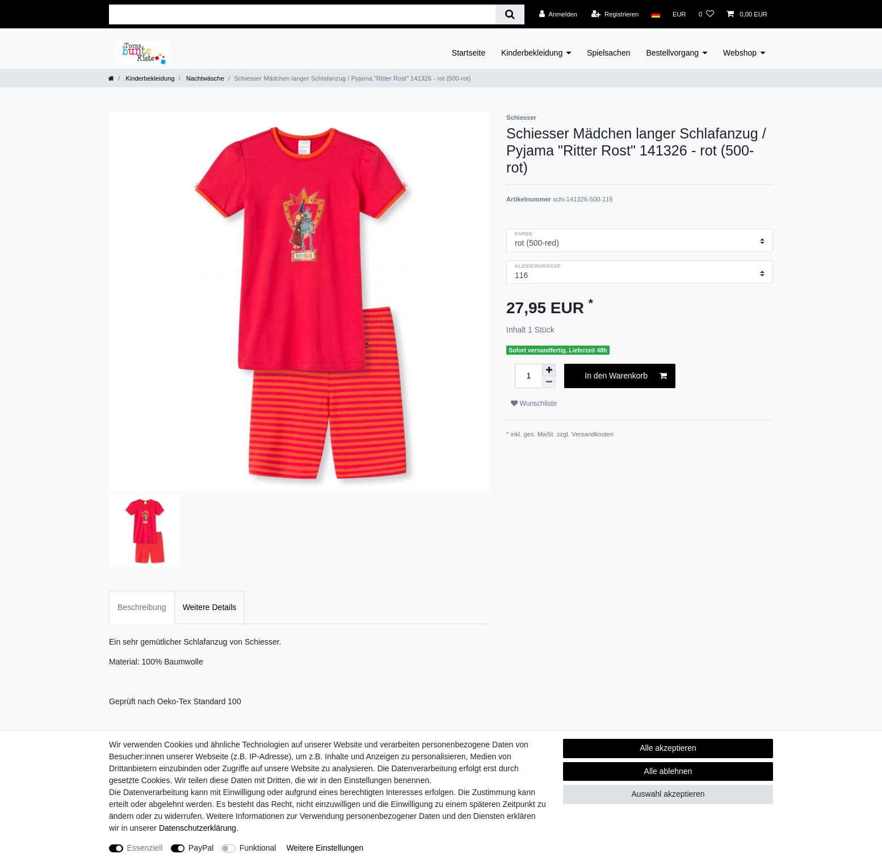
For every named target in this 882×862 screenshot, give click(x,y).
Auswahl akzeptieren (667, 793)
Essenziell (145, 847)
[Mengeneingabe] (528, 376)
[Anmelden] (558, 14)
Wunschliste (534, 403)
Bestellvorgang (672, 52)
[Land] (655, 14)
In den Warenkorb (626, 376)
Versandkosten (593, 434)
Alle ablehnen (668, 771)
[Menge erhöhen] (549, 370)
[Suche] (509, 14)
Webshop (740, 52)
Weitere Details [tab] (210, 607)
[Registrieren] (615, 14)
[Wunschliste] (706, 14)
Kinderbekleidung (531, 52)
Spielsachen (608, 52)
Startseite (468, 52)
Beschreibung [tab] (141, 607)
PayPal (200, 847)
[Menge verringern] (549, 382)
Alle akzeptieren (668, 747)
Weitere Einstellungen (324, 847)
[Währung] (679, 14)
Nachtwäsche (204, 78)
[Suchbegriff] (302, 14)
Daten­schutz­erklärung (197, 827)
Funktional (258, 847)
